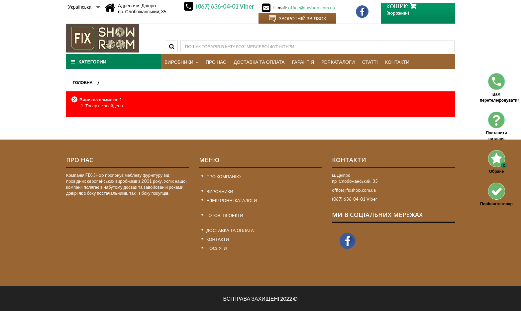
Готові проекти (224, 215)
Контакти (217, 239)
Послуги (216, 248)
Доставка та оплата (230, 230)
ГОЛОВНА (82, 82)
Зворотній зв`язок (302, 18)
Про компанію (223, 176)
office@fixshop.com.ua (311, 7)
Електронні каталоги (231, 200)
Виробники (219, 191)
